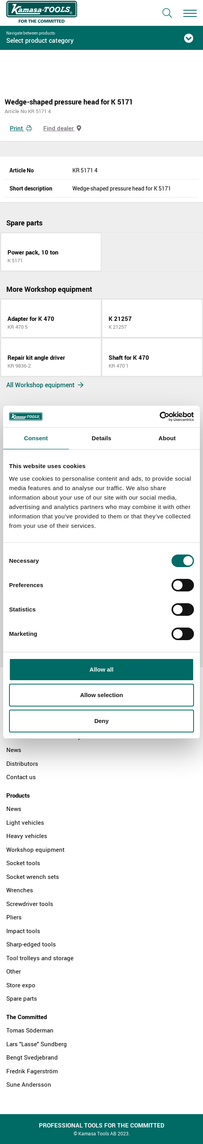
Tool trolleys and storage (40, 958)
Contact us (21, 777)
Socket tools (23, 863)
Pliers (14, 917)
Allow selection (101, 695)
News (13, 750)
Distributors (22, 763)
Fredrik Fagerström (32, 1071)
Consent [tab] (36, 438)
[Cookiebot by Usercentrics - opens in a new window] (159, 417)
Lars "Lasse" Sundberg (36, 1044)
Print (21, 128)
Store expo (20, 985)
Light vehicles (25, 822)
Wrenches (19, 890)
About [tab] (167, 438)
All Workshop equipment (44, 385)
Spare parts (21, 998)
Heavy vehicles (26, 836)
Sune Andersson (28, 1084)
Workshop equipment (35, 849)
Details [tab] (101, 438)
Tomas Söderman (30, 1030)
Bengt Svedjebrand (32, 1057)
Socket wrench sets (32, 876)
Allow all (102, 669)
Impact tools (23, 931)
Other (13, 971)
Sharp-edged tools (31, 944)
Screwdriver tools (29, 904)
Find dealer (62, 128)
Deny (101, 721)
